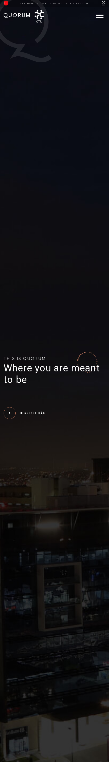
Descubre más (24, 413)
